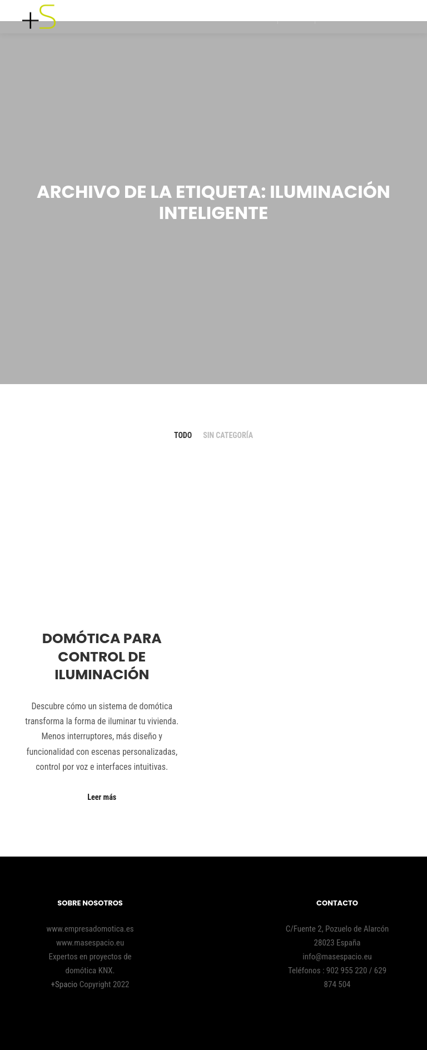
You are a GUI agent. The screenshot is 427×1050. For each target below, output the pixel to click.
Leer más (101, 797)
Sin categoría (228, 435)
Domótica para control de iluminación (102, 656)
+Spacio (65, 984)
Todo (183, 435)
